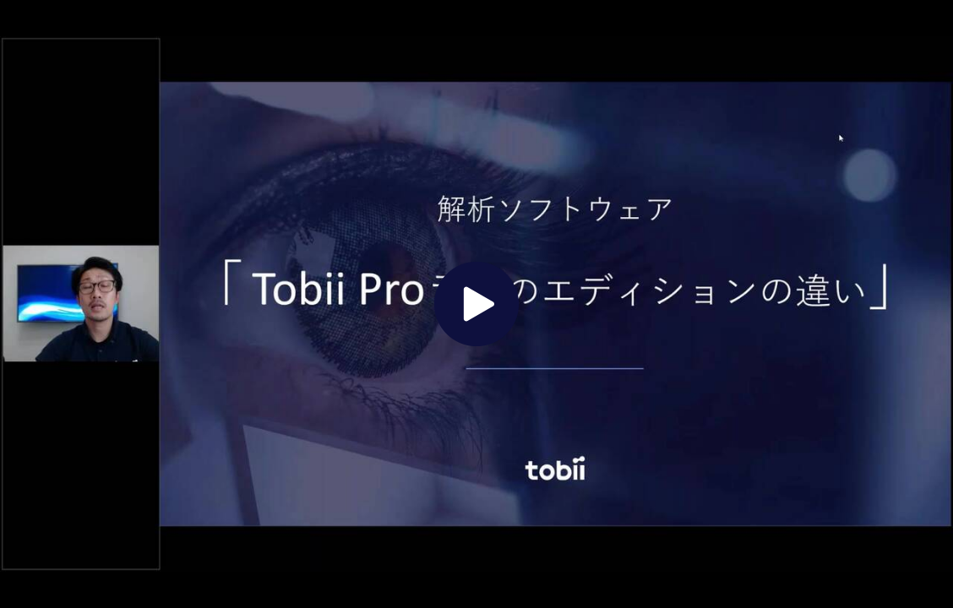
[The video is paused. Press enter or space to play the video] (476, 304)
